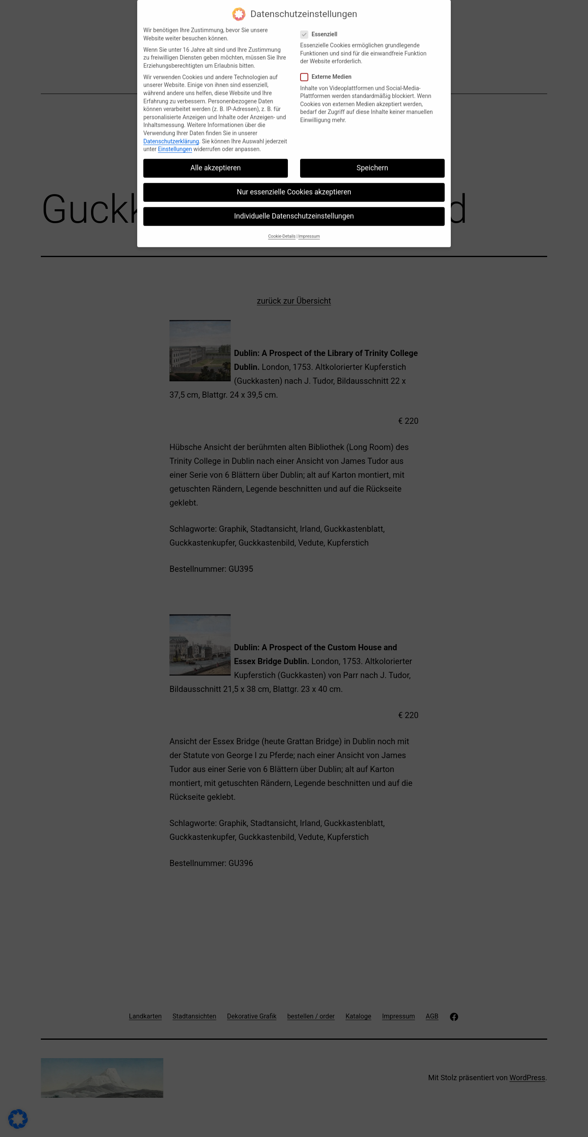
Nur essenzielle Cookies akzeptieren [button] (294, 186)
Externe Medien (327, 71)
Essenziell (320, 28)
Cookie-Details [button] (282, 230)
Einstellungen (175, 143)
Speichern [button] (372, 162)
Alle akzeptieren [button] (215, 162)
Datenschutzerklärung (171, 135)
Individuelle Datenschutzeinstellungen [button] (294, 210)
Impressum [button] (309, 230)
